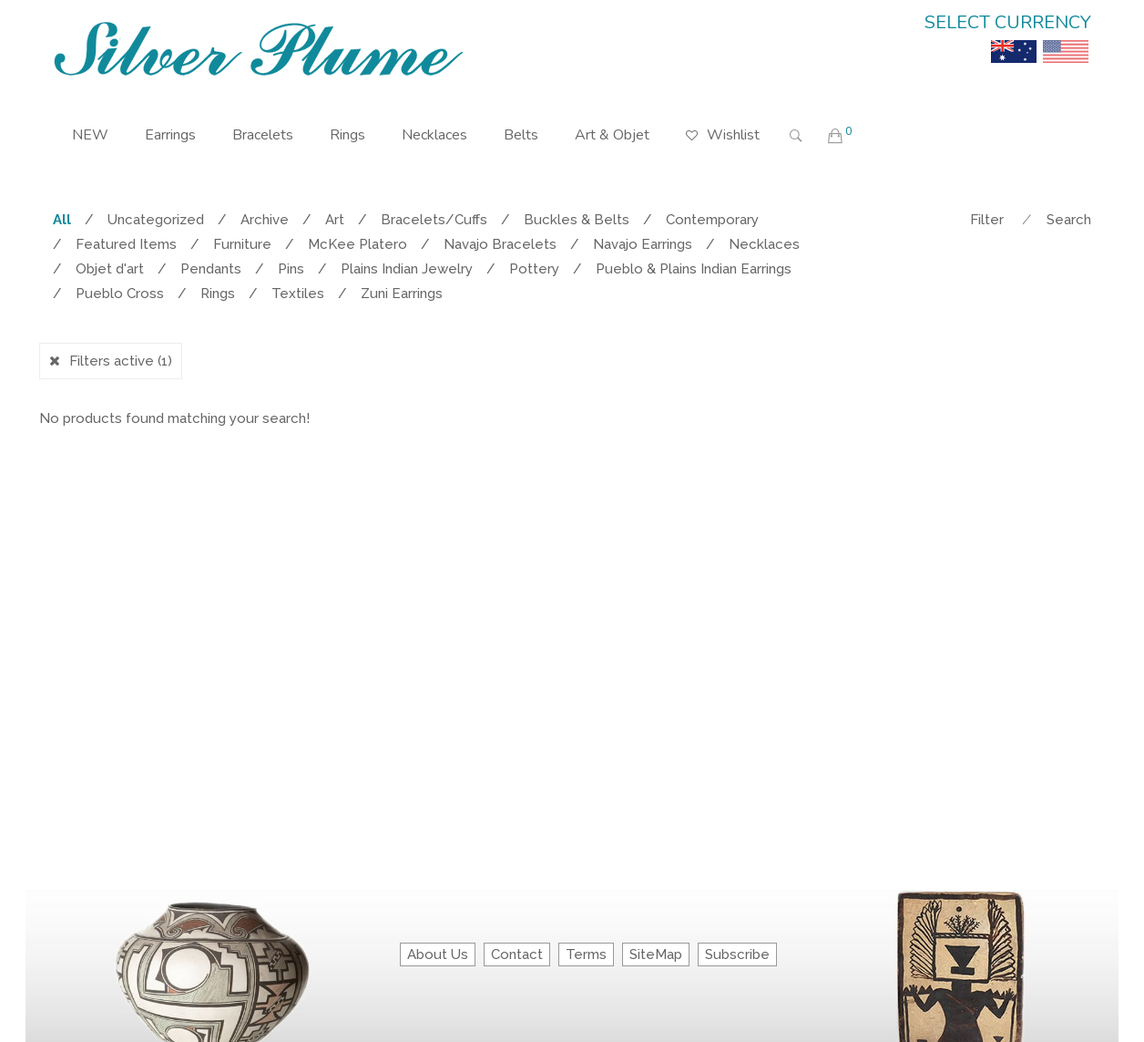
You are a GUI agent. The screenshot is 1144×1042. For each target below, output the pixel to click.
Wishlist (723, 122)
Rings (347, 135)
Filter (987, 219)
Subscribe (737, 954)
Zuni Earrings (402, 293)
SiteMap (655, 954)
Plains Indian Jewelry (407, 269)
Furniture (242, 244)
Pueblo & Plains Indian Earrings (694, 269)
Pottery (534, 269)
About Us (437, 954)
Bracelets (262, 135)
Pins (291, 269)
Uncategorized (155, 219)
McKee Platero (357, 244)
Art (334, 219)
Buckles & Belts (576, 219)
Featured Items (126, 244)
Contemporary (712, 219)
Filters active (120, 361)
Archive (264, 219)
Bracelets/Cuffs (434, 219)
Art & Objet (612, 135)
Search (1069, 219)
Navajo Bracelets (500, 244)
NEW (90, 135)
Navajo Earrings (642, 244)
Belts (521, 135)
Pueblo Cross (120, 293)
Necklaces (434, 135)
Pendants (210, 269)
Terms (586, 954)
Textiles (297, 293)
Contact (517, 954)
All (62, 219)
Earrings (170, 135)
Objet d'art (110, 269)
